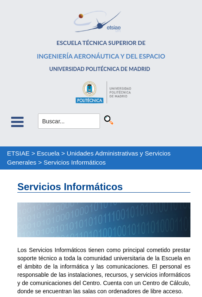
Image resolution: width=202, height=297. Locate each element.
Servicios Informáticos (75, 162)
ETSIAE (18, 153)
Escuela (48, 153)
